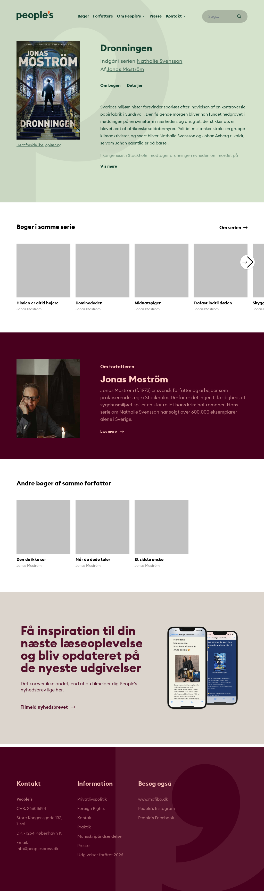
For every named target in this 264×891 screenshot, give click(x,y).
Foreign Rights (91, 809)
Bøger (83, 16)
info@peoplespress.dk (37, 849)
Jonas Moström (125, 69)
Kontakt (85, 818)
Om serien (233, 227)
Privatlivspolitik (92, 799)
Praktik (84, 827)
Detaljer (135, 85)
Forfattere (103, 16)
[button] (247, 262)
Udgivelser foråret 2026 (100, 855)
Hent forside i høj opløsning (39, 145)
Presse (156, 16)
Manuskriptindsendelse (99, 836)
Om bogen (110, 85)
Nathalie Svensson (159, 61)
